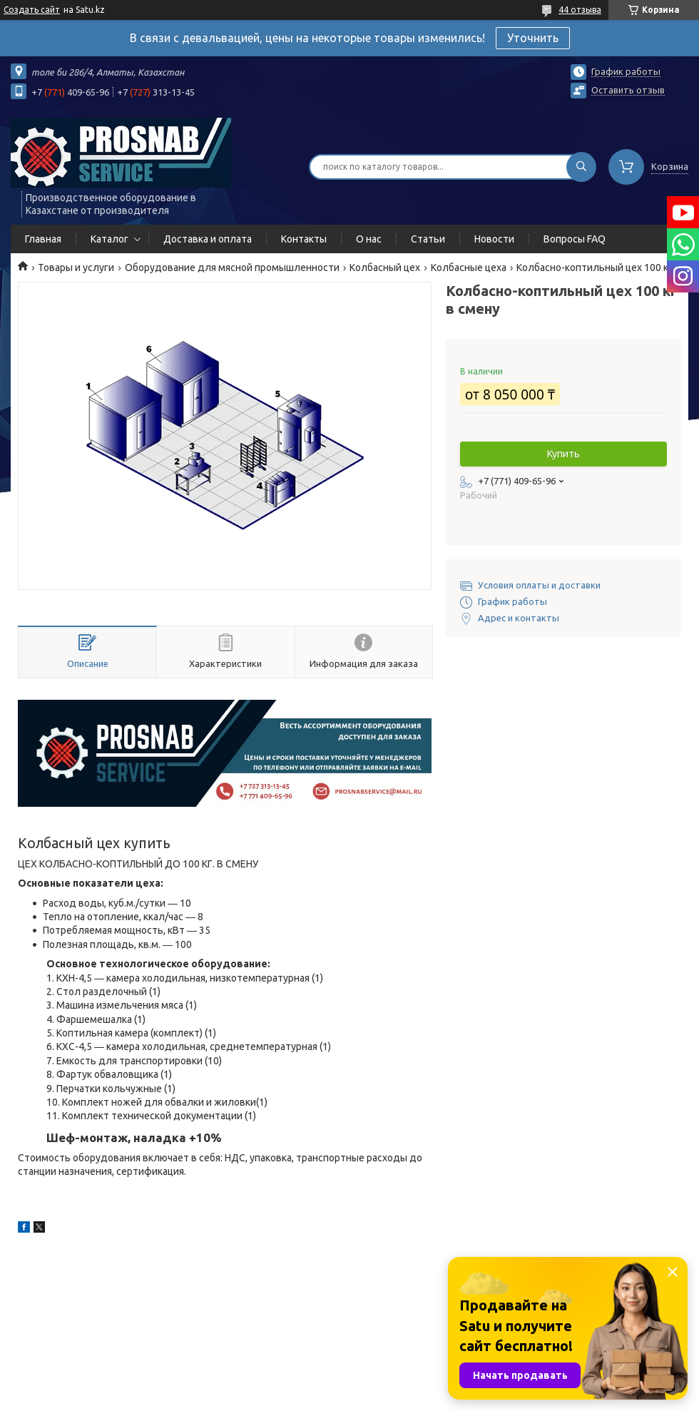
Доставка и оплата (207, 239)
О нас (369, 239)
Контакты (304, 239)
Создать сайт (32, 9)
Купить (563, 453)
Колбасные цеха (468, 267)
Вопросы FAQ (575, 239)
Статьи (428, 239)
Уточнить (532, 37)
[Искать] (581, 167)
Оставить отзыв (628, 90)
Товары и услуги (76, 267)
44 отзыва (579, 9)
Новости (494, 239)
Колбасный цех (385, 267)
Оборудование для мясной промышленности (232, 267)
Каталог (109, 239)
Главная (43, 239)
